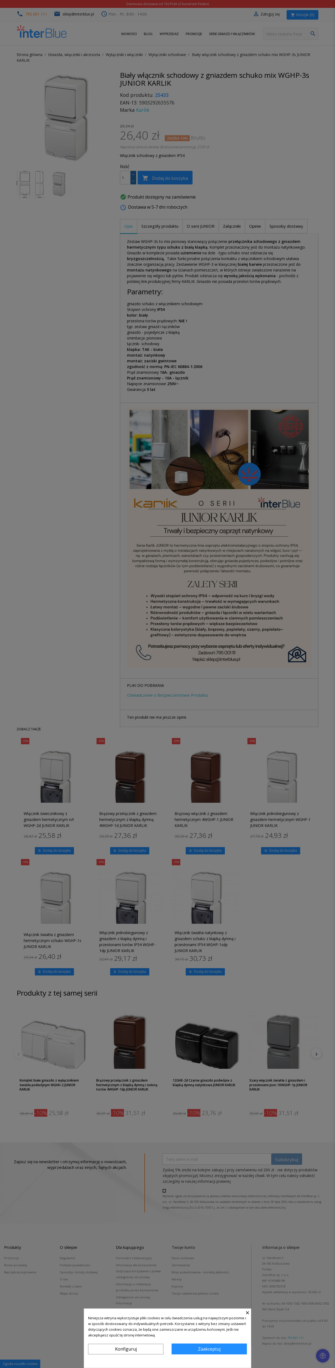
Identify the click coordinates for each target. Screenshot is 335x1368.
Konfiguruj (126, 1349)
